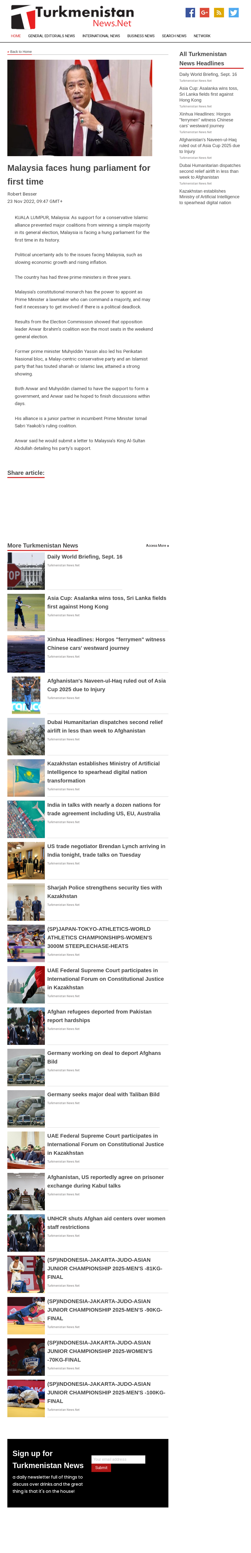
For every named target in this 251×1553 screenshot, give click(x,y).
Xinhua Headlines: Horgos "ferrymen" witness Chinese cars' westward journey (206, 120)
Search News (174, 36)
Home (16, 36)
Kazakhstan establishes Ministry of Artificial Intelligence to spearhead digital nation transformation (103, 772)
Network (202, 36)
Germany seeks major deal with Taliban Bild (103, 1094)
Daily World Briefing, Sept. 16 (84, 557)
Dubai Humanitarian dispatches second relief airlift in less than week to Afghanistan (210, 171)
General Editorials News (51, 36)
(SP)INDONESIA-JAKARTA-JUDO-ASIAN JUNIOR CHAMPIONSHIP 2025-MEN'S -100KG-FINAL (106, 1392)
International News (101, 36)
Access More (156, 546)
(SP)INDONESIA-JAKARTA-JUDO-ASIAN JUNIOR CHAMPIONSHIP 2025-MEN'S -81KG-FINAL (104, 1268)
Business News (141, 36)
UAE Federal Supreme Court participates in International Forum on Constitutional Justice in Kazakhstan (105, 979)
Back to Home (19, 51)
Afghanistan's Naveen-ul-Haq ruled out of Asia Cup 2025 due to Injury (209, 145)
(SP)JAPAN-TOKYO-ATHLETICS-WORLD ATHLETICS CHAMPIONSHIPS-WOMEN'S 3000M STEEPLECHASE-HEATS (99, 937)
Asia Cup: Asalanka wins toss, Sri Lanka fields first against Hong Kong (208, 94)
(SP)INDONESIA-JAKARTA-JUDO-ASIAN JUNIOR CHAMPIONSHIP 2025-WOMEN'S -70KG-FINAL (99, 1351)
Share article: (26, 472)
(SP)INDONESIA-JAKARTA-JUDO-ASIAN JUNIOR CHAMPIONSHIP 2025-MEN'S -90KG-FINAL (104, 1309)
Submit (101, 1467)
